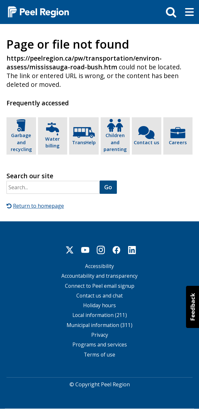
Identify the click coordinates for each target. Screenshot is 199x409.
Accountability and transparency (99, 276)
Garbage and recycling (21, 142)
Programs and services (99, 344)
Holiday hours (99, 305)
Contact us (146, 142)
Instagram (100, 249)
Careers (178, 142)
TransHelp (84, 142)
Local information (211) (99, 315)
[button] (192, 307)
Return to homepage (38, 205)
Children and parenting (115, 142)
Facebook (116, 249)
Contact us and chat (99, 295)
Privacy (99, 335)
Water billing (52, 142)
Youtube (85, 249)
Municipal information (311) (99, 325)
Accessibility (99, 266)
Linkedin (132, 249)
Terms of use (99, 354)
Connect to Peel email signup (99, 285)
